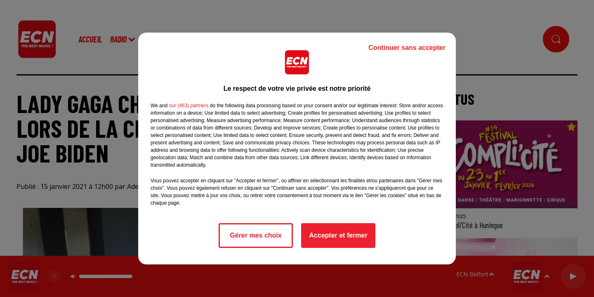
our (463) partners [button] (188, 105)
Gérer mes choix (255, 235)
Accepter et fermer (338, 235)
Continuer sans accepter (407, 47)
